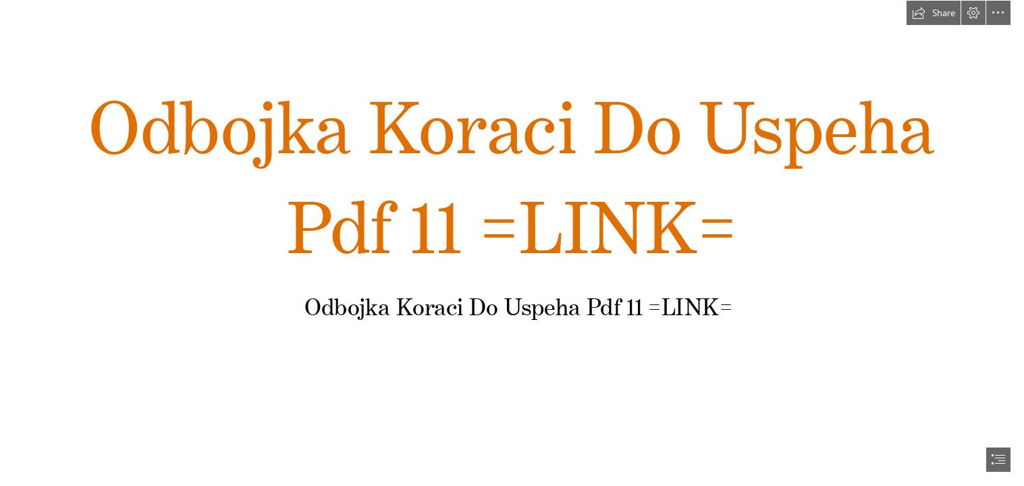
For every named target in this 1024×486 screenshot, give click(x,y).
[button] (934, 13)
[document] (512, 243)
